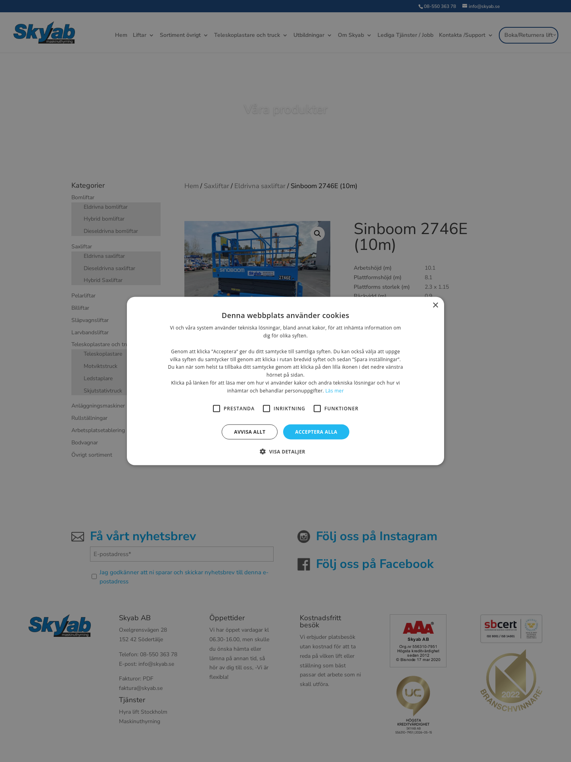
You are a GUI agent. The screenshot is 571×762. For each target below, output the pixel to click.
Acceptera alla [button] (316, 431)
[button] (285, 451)
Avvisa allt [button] (249, 431)
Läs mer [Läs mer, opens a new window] (334, 390)
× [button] (435, 306)
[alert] (285, 381)
